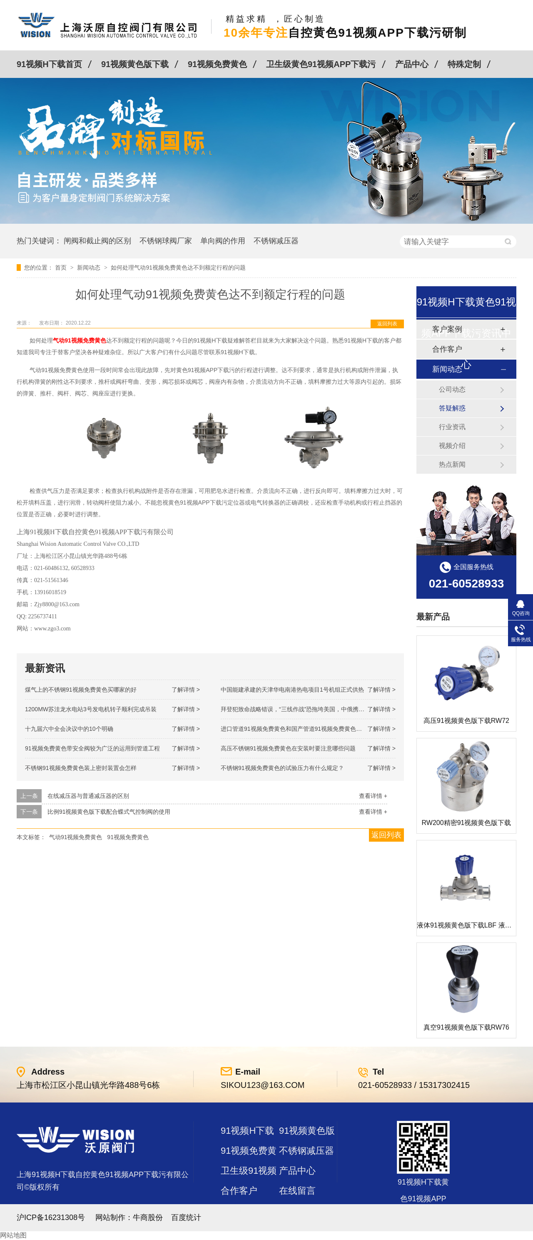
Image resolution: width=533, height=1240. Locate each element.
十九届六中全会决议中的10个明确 (69, 728)
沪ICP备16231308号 (51, 1217)
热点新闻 (452, 464)
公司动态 (452, 389)
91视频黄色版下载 (135, 64)
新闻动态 (89, 267)
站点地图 (239, 1210)
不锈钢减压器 (276, 241)
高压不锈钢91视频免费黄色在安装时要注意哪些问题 (288, 748)
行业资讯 (452, 426)
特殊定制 (464, 64)
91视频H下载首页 (49, 64)
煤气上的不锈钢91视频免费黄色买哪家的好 (81, 689)
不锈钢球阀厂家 (165, 241)
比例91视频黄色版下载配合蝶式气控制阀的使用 (109, 811)
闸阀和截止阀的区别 (97, 241)
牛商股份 (148, 1217)
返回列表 (387, 324)
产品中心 (411, 64)
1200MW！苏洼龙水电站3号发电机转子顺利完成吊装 (91, 709)
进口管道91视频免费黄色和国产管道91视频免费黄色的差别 (297, 728)
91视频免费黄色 (217, 64)
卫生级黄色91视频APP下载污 (321, 64)
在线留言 (297, 1190)
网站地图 (13, 1235)
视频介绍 (452, 445)
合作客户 (239, 1190)
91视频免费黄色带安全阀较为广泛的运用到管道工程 (92, 748)
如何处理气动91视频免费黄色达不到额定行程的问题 (178, 267)
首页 (61, 267)
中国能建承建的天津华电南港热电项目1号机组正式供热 (292, 689)
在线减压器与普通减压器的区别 (88, 795)
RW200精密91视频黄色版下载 (466, 822)
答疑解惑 (452, 408)
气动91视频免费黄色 (75, 837)
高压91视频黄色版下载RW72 (466, 720)
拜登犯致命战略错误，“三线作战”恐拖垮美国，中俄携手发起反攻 (304, 709)
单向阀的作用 (222, 241)
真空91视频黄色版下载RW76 (466, 1027)
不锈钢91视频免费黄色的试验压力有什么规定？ (282, 768)
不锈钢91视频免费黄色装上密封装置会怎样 (81, 768)
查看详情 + (373, 795)
